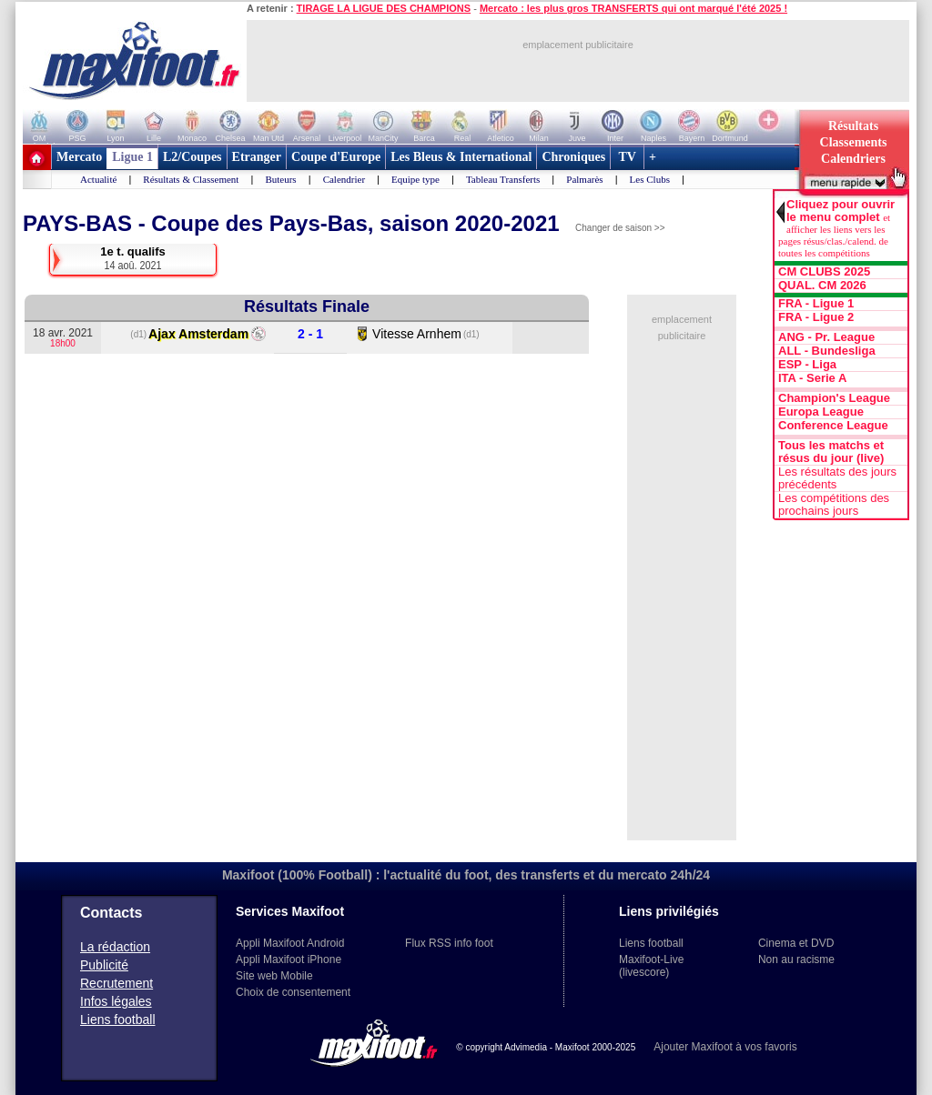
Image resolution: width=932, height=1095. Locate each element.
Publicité (104, 965)
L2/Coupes (192, 157)
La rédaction (115, 946)
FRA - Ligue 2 (816, 317)
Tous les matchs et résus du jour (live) (831, 452)
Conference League (833, 425)
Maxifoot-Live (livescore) (651, 966)
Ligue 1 (132, 157)
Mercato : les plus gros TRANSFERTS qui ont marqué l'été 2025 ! (633, 8)
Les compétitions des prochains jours (833, 504)
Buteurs (280, 179)
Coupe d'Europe (335, 157)
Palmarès (584, 179)
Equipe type (415, 179)
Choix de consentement (293, 992)
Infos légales (116, 1001)
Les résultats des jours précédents (837, 478)
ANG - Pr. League (826, 337)
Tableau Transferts (503, 179)
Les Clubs (650, 179)
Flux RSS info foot (449, 943)
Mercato (79, 157)
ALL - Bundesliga (827, 351)
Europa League (821, 412)
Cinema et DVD (796, 943)
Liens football (118, 1019)
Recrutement (116, 983)
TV (627, 157)
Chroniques (573, 157)
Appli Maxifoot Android (290, 943)
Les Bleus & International (461, 157)
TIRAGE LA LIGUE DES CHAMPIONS (384, 8)
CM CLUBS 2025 (824, 272)
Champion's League (834, 398)
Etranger (256, 157)
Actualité (98, 179)
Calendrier (344, 179)
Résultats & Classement (190, 179)
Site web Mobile (274, 975)
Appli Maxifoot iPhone (288, 959)
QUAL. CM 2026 (822, 285)
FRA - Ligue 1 (816, 303)
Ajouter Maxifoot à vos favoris (724, 1046)
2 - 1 (310, 334)
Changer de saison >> (619, 228)
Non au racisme (796, 959)
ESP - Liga (807, 364)
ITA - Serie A (812, 378)
